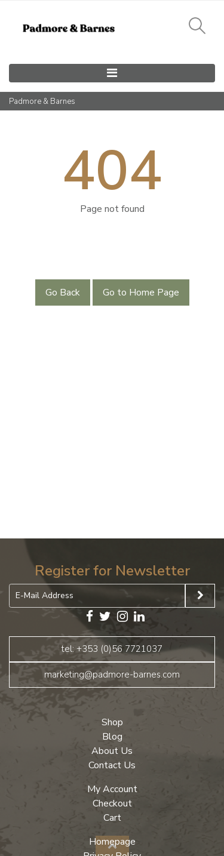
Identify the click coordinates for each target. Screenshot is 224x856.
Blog (112, 736)
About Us (112, 751)
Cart (112, 817)
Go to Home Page (141, 292)
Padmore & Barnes (42, 101)
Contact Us (112, 765)
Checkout (112, 803)
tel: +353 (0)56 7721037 (112, 649)
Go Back (62, 292)
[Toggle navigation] (112, 73)
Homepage (112, 841)
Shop (112, 722)
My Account (112, 789)
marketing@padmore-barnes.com (112, 675)
